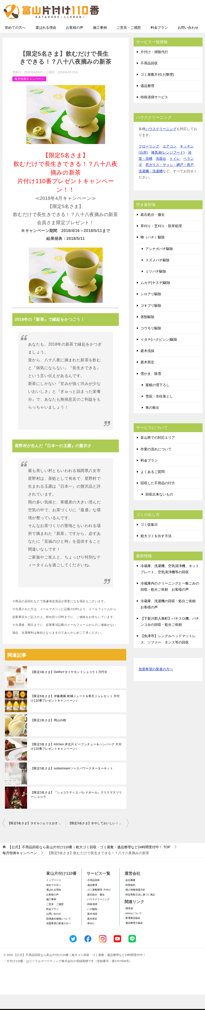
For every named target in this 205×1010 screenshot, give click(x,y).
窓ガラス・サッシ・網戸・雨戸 (169, 180)
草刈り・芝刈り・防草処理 (161, 241)
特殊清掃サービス (154, 112)
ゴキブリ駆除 (151, 320)
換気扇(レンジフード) (167, 168)
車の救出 (152, 423)
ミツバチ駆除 (155, 286)
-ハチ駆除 (92, 924)
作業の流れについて (156, 464)
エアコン (169, 161)
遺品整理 (147, 101)
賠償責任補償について (58, 933)
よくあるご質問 (153, 487)
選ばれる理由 (45, 42)
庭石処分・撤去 (153, 230)
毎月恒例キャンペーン (29, 94)
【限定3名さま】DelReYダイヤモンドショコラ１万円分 (69, 687)
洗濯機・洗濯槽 (151, 186)
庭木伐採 (147, 366)
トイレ (175, 174)
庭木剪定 (147, 377)
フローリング (149, 161)
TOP (89, 862)
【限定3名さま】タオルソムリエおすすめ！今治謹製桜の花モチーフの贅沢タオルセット (36, 838)
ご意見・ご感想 (129, 42)
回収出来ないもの (159, 510)
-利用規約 (130, 900)
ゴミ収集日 (149, 540)
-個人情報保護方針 (135, 905)
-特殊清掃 (92, 919)
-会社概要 (130, 895)
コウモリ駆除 (151, 343)
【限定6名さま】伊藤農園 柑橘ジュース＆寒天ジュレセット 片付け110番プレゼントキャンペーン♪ (75, 713)
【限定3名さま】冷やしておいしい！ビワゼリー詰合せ (98, 838)
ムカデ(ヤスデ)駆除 (155, 298)
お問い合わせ (188, 42)
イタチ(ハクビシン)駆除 (159, 355)
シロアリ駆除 (151, 309)
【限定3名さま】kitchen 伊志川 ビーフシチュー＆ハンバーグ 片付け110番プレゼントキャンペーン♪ (76, 762)
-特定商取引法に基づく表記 (140, 909)
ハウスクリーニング (160, 144)
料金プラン (159, 42)
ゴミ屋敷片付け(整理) (157, 89)
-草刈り (91, 938)
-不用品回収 (93, 895)
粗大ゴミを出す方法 (156, 551)
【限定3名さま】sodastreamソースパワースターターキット (72, 783)
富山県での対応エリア (158, 453)
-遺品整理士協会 (133, 938)
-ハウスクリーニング (98, 914)
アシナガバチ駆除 (159, 264)
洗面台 (161, 174)
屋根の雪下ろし (157, 400)
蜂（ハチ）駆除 (153, 252)
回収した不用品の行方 (158, 498)
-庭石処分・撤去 (96, 909)
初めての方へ (15, 42)
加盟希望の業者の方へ (156, 684)
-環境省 (129, 923)
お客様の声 (74, 42)
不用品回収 (149, 78)
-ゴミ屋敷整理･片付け (99, 905)
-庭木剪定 (92, 933)
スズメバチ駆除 (157, 275)
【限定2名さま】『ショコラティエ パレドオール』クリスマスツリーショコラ (76, 810)
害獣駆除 (147, 332)
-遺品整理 (92, 900)
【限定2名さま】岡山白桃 (48, 735)
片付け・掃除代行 (154, 67)
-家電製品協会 (132, 933)
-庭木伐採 (92, 929)
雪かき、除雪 (151, 389)
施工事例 (100, 42)
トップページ (53, 895)
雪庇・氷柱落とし (159, 411)
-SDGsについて (133, 928)
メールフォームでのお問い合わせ (157, 29)
